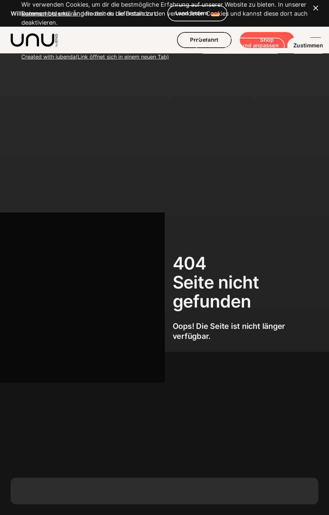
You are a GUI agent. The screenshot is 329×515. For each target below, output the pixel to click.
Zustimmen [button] (287, 476)
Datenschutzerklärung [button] (52, 444)
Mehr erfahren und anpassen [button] (219, 476)
